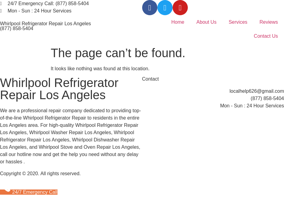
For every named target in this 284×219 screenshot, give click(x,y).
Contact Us (266, 36)
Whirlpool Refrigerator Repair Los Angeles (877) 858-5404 (45, 26)
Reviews (269, 22)
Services (238, 22)
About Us (206, 22)
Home (177, 22)
